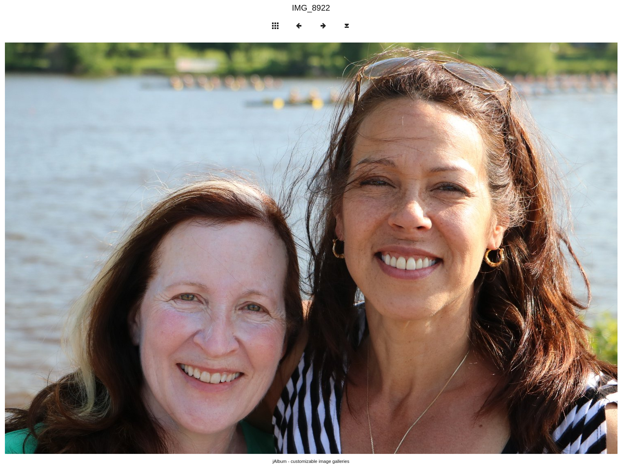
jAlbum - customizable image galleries (311, 461)
